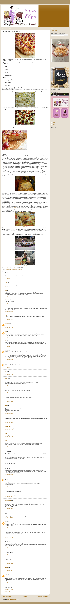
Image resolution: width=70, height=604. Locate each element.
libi (5, 388)
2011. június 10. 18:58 (9, 508)
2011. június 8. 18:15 (9, 319)
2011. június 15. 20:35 (9, 537)
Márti (6, 371)
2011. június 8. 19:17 (9, 367)
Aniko (6, 378)
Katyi (6, 340)
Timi (6, 574)
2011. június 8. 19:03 (9, 359)
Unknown (7, 323)
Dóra (6, 478)
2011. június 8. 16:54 (9, 303)
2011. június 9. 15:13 (9, 464)
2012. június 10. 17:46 (9, 563)
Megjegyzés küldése (7, 591)
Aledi (6, 306)
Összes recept (54, 30)
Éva (6, 290)
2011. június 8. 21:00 (9, 401)
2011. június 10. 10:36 (9, 486)
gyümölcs (12, 269)
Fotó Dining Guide (25, 250)
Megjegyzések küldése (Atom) (12, 599)
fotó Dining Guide (25, 226)
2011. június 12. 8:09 (9, 517)
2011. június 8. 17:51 (9, 311)
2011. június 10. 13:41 (9, 496)
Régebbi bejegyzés (43, 596)
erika (6, 282)
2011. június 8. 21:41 (9, 413)
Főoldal (25, 596)
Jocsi (6, 521)
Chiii (6, 449)
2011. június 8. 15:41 (9, 296)
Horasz (28, 172)
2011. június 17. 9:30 (9, 547)
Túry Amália (7, 315)
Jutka (6, 363)
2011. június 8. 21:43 (9, 422)
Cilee (6, 405)
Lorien (15, 207)
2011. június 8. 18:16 (9, 327)
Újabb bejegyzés (6, 596)
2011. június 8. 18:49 (9, 346)
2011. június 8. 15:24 (9, 286)
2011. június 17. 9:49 (9, 554)
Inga (6, 433)
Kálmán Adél (7, 299)
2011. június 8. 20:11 (9, 392)
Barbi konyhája (8, 500)
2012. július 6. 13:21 (9, 589)
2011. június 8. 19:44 (9, 385)
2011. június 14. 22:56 (9, 527)
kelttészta (20, 269)
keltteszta (16, 269)
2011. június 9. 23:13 (9, 474)
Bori (6, 417)
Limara (6, 489)
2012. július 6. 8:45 (8, 582)
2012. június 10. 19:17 (9, 570)
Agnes (6, 350)
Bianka (6, 274)
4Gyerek (6, 395)
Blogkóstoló (8, 269)
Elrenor (6, 512)
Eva (6, 331)
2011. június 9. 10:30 (9, 436)
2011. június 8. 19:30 (9, 374)
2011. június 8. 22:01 (9, 429)
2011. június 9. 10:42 (9, 446)
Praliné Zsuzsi (8, 426)
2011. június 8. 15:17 (9, 278)
